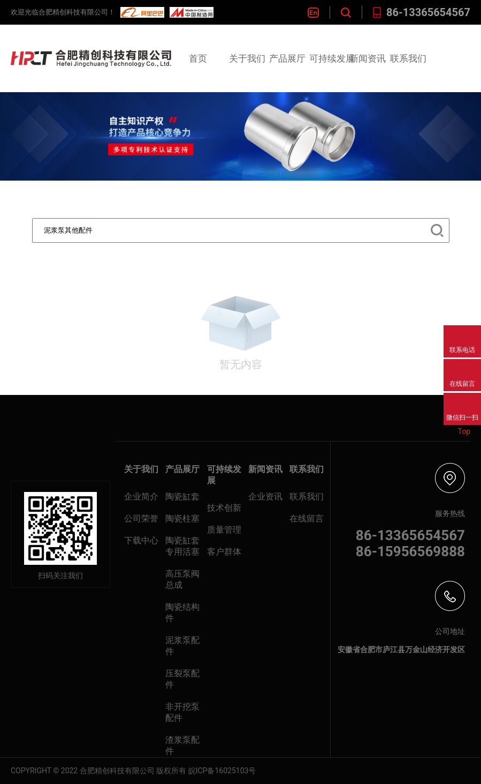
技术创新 (224, 508)
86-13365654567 (421, 12)
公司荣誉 (141, 518)
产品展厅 (287, 58)
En (313, 13)
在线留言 (306, 518)
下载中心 (141, 540)
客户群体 (224, 552)
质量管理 (224, 530)
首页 (198, 58)
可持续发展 (332, 58)
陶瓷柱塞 (182, 518)
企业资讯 (265, 496)
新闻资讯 (367, 58)
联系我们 (408, 58)
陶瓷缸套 (182, 496)
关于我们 (247, 58)
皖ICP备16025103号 (222, 770)
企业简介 (141, 496)
